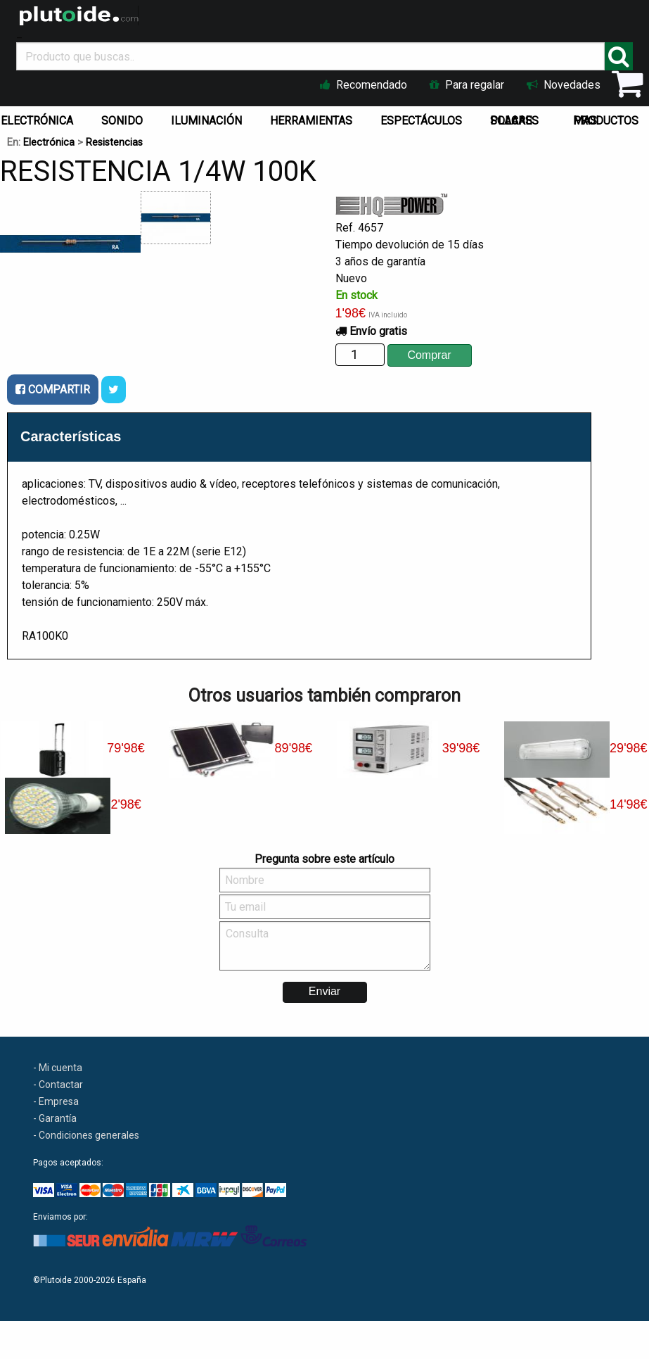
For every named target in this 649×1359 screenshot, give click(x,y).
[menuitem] (125, 117)
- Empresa (56, 1101)
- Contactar (58, 1084)
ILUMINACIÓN (206, 120)
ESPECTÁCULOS (421, 120)
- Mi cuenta (57, 1067)
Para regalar (467, 84)
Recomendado (363, 84)
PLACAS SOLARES (514, 120)
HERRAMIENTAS (311, 120)
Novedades (563, 84)
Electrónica (49, 142)
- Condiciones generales (86, 1135)
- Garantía (55, 1118)
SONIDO (122, 120)
